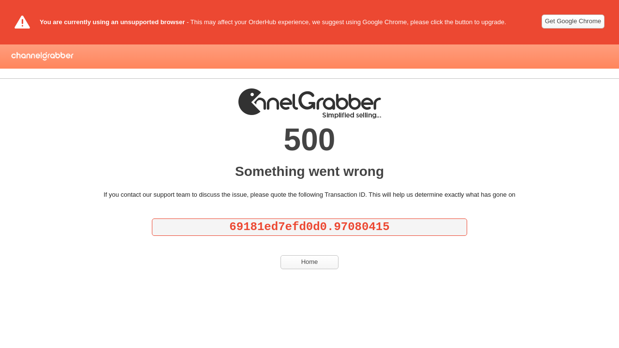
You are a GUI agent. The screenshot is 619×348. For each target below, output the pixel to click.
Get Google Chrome (573, 21)
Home (309, 261)
